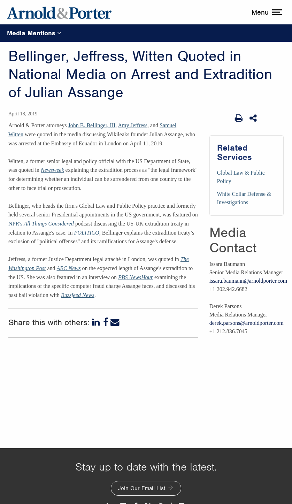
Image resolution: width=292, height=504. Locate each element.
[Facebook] (105, 322)
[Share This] (253, 118)
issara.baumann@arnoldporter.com (248, 281)
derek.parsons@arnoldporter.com (246, 323)
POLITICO (86, 233)
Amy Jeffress (132, 125)
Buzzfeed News (77, 295)
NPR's (41, 224)
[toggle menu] (266, 12)
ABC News (69, 268)
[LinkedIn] (96, 322)
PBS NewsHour (135, 277)
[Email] (115, 322)
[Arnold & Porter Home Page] (59, 12)
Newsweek (52, 170)
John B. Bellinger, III (92, 125)
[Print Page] (238, 118)
